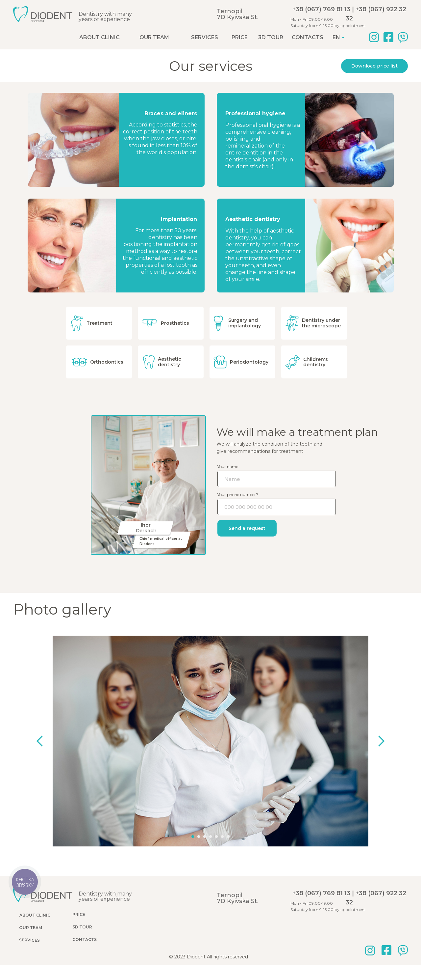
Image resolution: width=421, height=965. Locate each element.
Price (240, 37)
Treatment (99, 323)
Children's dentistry (316, 362)
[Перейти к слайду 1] (193, 831)
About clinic (99, 37)
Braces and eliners (170, 113)
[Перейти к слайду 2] (199, 831)
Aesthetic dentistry (254, 219)
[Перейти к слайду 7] (227, 831)
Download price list (374, 66)
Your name (227, 466)
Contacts (307, 37)
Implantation (177, 219)
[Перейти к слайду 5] (216, 831)
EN (336, 37)
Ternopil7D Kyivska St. (238, 14)
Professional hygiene (256, 113)
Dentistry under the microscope (321, 323)
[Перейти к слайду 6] (221, 831)
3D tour (270, 37)
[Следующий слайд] (371, 741)
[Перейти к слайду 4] (210, 831)
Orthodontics (106, 362)
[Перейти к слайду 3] (205, 831)
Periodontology (249, 362)
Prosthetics (175, 323)
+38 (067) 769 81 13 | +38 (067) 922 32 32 (349, 14)
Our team (154, 37)
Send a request (247, 528)
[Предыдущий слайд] (49, 741)
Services (204, 37)
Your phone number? (237, 494)
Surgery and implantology (245, 323)
